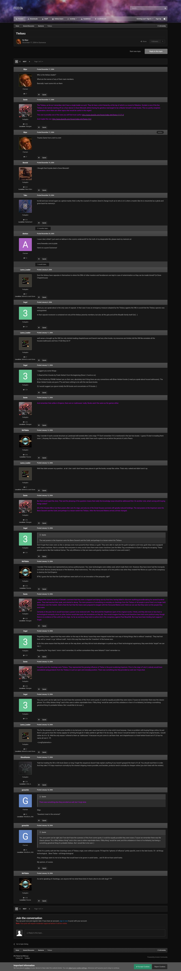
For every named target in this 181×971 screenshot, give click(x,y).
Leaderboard (101, 19)
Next (24, 61)
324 (25, 187)
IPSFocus (25, 956)
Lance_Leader (25, 270)
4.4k (25, 455)
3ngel (25, 302)
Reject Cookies (159, 967)
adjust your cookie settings (78, 968)
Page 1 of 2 (38, 61)
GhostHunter (25, 757)
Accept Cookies (141, 967)
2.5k (25, 781)
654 (25, 220)
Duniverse (42, 42)
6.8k (25, 124)
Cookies (27, 958)
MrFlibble (25, 430)
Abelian (25, 234)
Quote (44, 95)
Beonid (25, 163)
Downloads (34, 19)
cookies (27, 968)
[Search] (141, 8)
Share (144, 41)
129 (25, 327)
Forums (20, 19)
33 (25, 814)
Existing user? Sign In (145, 18)
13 (25, 258)
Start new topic (135, 51)
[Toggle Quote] (40, 535)
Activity (73, 19)
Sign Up (158, 19)
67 (25, 294)
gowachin (25, 790)
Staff (46, 19)
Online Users (58, 19)
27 (25, 94)
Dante (25, 100)
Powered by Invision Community (157, 957)
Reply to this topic (156, 51)
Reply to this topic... (35, 933)
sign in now (64, 921)
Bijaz (26, 40)
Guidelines (87, 19)
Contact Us (19, 958)
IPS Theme (17, 956)
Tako (25, 195)
